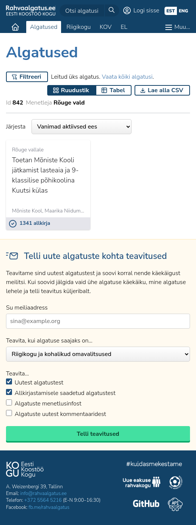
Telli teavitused (98, 434)
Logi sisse (146, 10)
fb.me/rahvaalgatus (48, 507)
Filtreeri (30, 77)
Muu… (182, 27)
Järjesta (69, 126)
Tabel (117, 90)
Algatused (43, 27)
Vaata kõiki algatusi (127, 77)
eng (183, 11)
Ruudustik (75, 90)
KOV (106, 27)
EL (124, 27)
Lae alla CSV (165, 90)
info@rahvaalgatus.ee (43, 493)
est (170, 11)
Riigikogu (78, 27)
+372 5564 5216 (43, 500)
